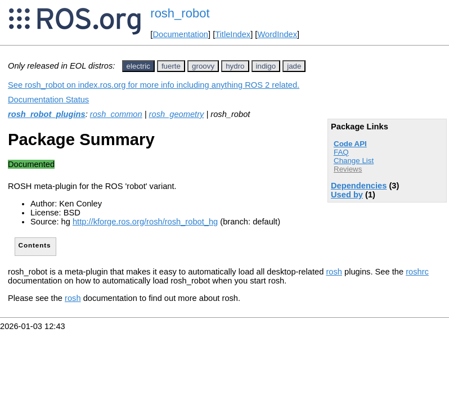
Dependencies (359, 185)
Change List (354, 160)
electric (138, 66)
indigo (266, 66)
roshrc (417, 271)
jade (294, 66)
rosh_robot (179, 13)
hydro (235, 66)
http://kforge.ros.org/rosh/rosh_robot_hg (145, 221)
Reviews (348, 169)
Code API (350, 144)
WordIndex (277, 34)
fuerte (171, 66)
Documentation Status (48, 99)
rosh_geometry (176, 114)
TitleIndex (232, 34)
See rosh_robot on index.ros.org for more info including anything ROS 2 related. (153, 84)
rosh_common (116, 114)
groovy (203, 66)
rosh (334, 271)
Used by (347, 194)
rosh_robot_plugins (47, 114)
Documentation (180, 34)
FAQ (341, 152)
